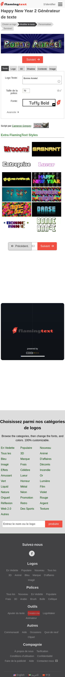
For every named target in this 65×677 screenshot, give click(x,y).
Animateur (31, 618)
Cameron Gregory (21, 125)
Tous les (6, 453)
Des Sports (27, 508)
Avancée (11, 112)
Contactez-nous (47, 661)
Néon (23, 492)
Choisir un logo (9, 24)
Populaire (26, 447)
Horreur (25, 481)
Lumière (45, 481)
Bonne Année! (42, 80)
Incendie (45, 470)
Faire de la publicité (15, 661)
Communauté (11, 632)
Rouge (44, 497)
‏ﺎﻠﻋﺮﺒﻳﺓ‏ (33, 675)
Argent (44, 503)
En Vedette (7, 447)
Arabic (23, 599)
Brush (33, 599)
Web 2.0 (6, 508)
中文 (46, 675)
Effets (4, 470)
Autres (5, 514)
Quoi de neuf (51, 632)
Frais (23, 464)
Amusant (6, 475)
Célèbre (25, 470)
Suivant (33, 59)
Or (41, 475)
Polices (32, 587)
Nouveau (45, 447)
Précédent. (20, 246)
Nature (5, 492)
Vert (3, 481)
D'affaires (45, 458)
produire (54, 523)
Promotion (26, 497)
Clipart (31, 637)
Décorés (45, 464)
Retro (23, 503)
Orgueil (5, 497)
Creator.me (34, 613)
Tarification (42, 651)
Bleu (3, 458)
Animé (44, 453)
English (18, 675)
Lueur (24, 475)
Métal (23, 486)
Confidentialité (45, 656)
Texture (44, 508)
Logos (32, 563)
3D (22, 453)
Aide (24, 632)
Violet (43, 492)
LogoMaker (49, 613)
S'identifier (49, 4)
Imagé (4, 464)
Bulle (42, 599)
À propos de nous (23, 651)
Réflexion (6, 503)
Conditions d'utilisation (22, 656)
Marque (25, 458)
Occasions (35, 632)
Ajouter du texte (16, 613)
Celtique (52, 599)
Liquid (4, 486)
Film (42, 486)
